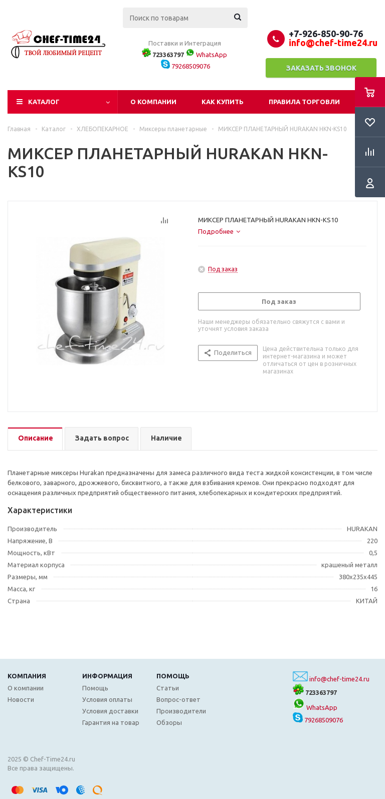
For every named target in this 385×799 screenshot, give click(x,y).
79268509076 (185, 66)
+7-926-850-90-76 (326, 33)
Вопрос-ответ (178, 699)
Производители (181, 710)
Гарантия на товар (110, 722)
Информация (107, 675)
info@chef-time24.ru (339, 678)
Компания (27, 675)
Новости (21, 699)
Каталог (44, 101)
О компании (153, 101)
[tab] (219, 231)
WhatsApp (206, 54)
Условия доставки (110, 710)
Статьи (167, 687)
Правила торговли (304, 101)
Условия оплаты (107, 699)
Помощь (172, 675)
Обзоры (169, 722)
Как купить (223, 101)
